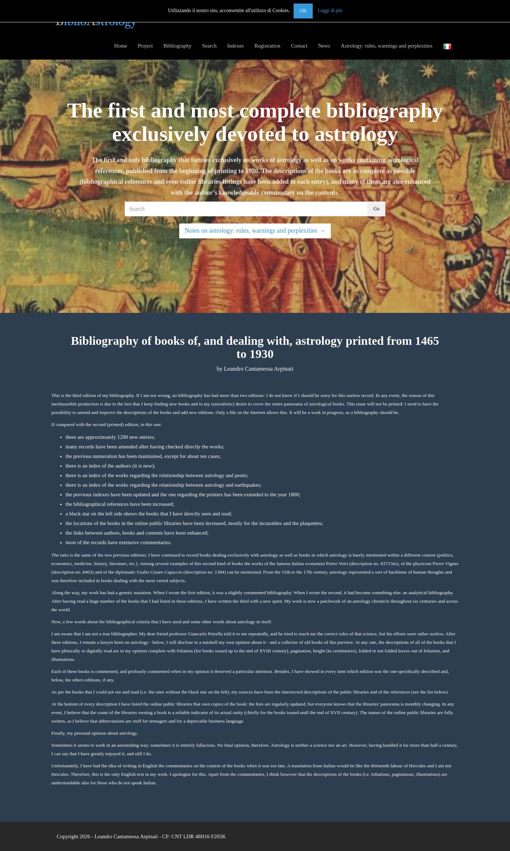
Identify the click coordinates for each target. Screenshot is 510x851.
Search (209, 46)
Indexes (235, 46)
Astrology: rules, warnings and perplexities (386, 46)
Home (120, 46)
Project (145, 46)
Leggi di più (330, 10)
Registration (267, 46)
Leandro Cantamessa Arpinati (126, 836)
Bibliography (178, 46)
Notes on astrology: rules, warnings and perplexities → (255, 230)
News (324, 46)
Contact (299, 46)
